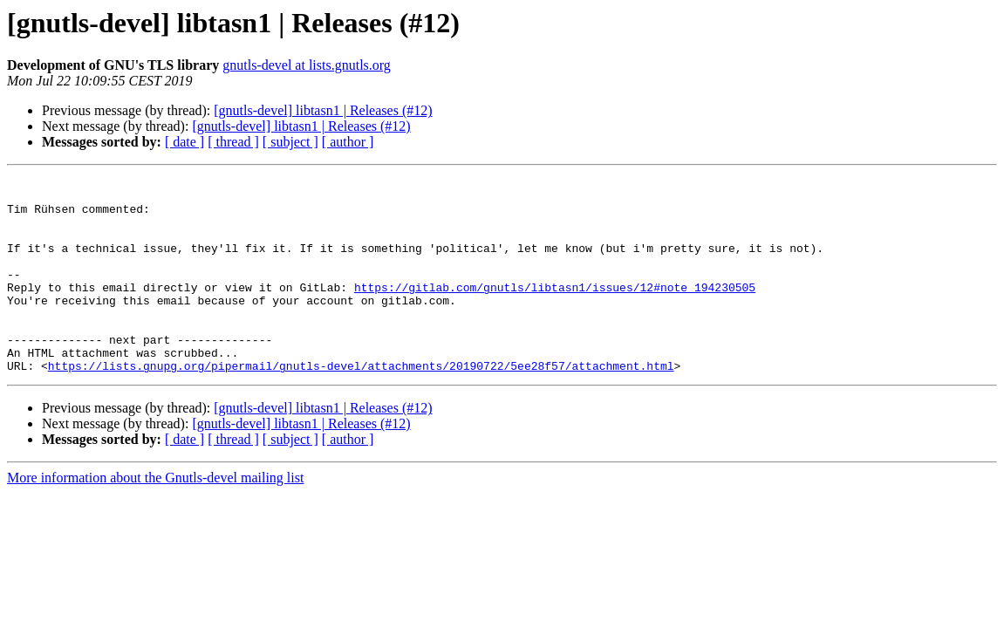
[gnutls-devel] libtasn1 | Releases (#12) (323, 110)
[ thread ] (233, 141)
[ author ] (348, 141)
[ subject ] (290, 141)
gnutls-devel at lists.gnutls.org (306, 65)
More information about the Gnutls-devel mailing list (155, 516)
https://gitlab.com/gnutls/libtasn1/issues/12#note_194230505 (554, 310)
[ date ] (184, 141)
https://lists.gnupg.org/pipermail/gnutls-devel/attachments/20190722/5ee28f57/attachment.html (361, 405)
